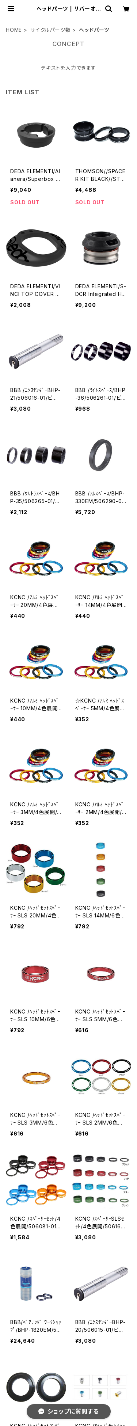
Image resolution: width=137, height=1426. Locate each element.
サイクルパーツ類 (50, 30)
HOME (14, 30)
